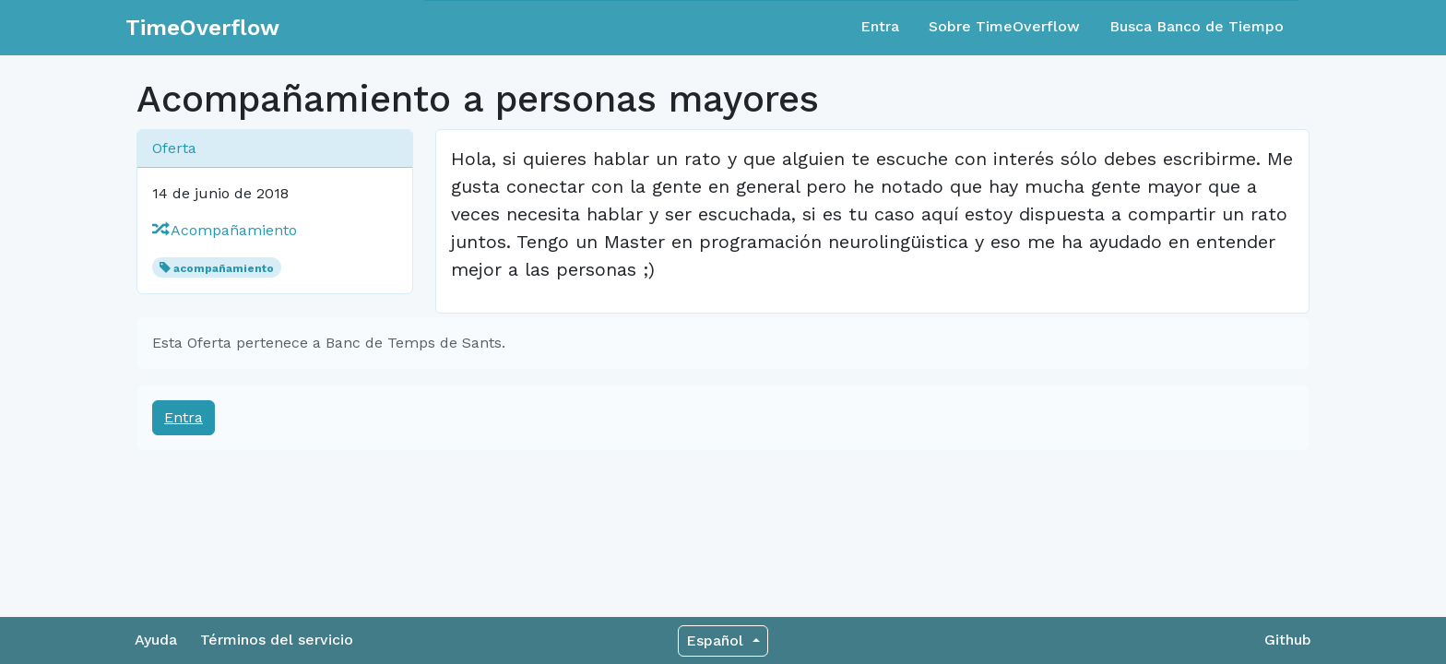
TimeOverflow (202, 28)
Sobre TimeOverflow (1004, 26)
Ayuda (156, 639)
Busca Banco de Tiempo (1196, 26)
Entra (879, 26)
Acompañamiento (224, 230)
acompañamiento (223, 268)
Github (1287, 639)
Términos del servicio (276, 639)
